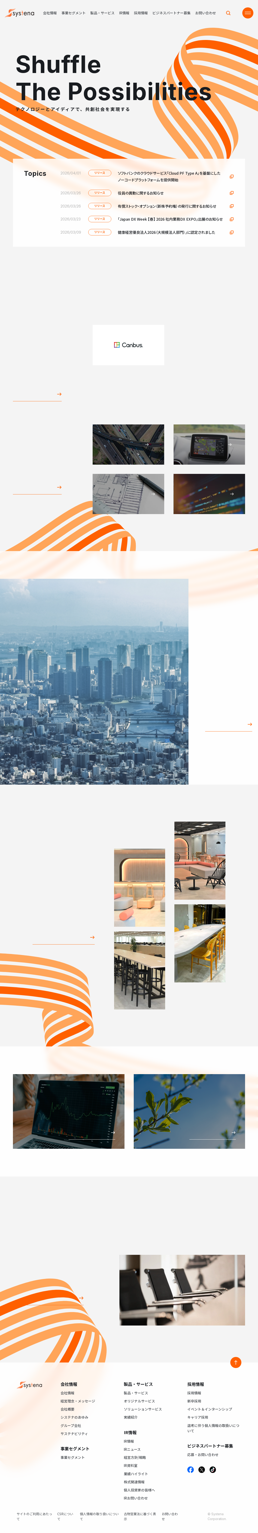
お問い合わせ (205, 12)
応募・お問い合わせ (203, 1454)
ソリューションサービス (143, 1409)
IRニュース (132, 1449)
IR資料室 (130, 1465)
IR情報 (124, 12)
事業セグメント (73, 12)
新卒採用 (194, 1401)
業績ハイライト (136, 1473)
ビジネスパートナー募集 (171, 12)
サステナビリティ (74, 1433)
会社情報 (50, 12)
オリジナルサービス (139, 1401)
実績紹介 (131, 1417)
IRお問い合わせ (136, 1498)
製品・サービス (102, 12)
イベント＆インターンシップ (209, 1409)
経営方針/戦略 (135, 1457)
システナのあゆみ (74, 1417)
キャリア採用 (197, 1417)
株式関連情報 (134, 1481)
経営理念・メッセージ (78, 1401)
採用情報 (141, 12)
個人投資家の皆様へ (139, 1489)
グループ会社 (71, 1425)
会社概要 (67, 1409)
